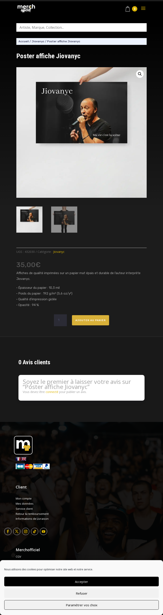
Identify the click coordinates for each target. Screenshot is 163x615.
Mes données (25, 503)
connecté (52, 392)
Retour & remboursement (32, 514)
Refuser (81, 593)
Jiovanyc (38, 41)
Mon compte (24, 498)
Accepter (81, 581)
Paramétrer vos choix (81, 605)
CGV (18, 556)
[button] (140, 74)
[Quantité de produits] (60, 320)
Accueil (23, 41)
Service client (24, 509)
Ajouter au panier (90, 320)
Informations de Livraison (32, 519)
